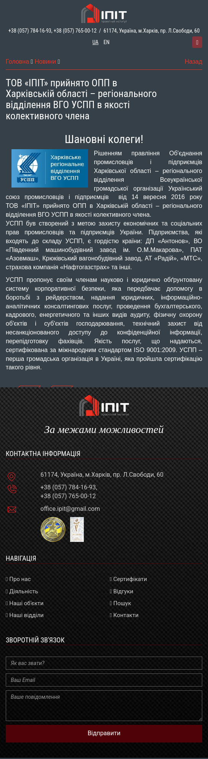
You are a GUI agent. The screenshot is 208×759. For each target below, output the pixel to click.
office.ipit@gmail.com (70, 508)
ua (95, 42)
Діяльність (22, 591)
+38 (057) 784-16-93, (30, 31)
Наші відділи (25, 615)
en (106, 42)
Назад (193, 61)
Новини (45, 61)
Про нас (18, 579)
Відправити (104, 733)
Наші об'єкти (25, 603)
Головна (17, 61)
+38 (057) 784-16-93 (68, 487)
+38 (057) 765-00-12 (75, 31)
